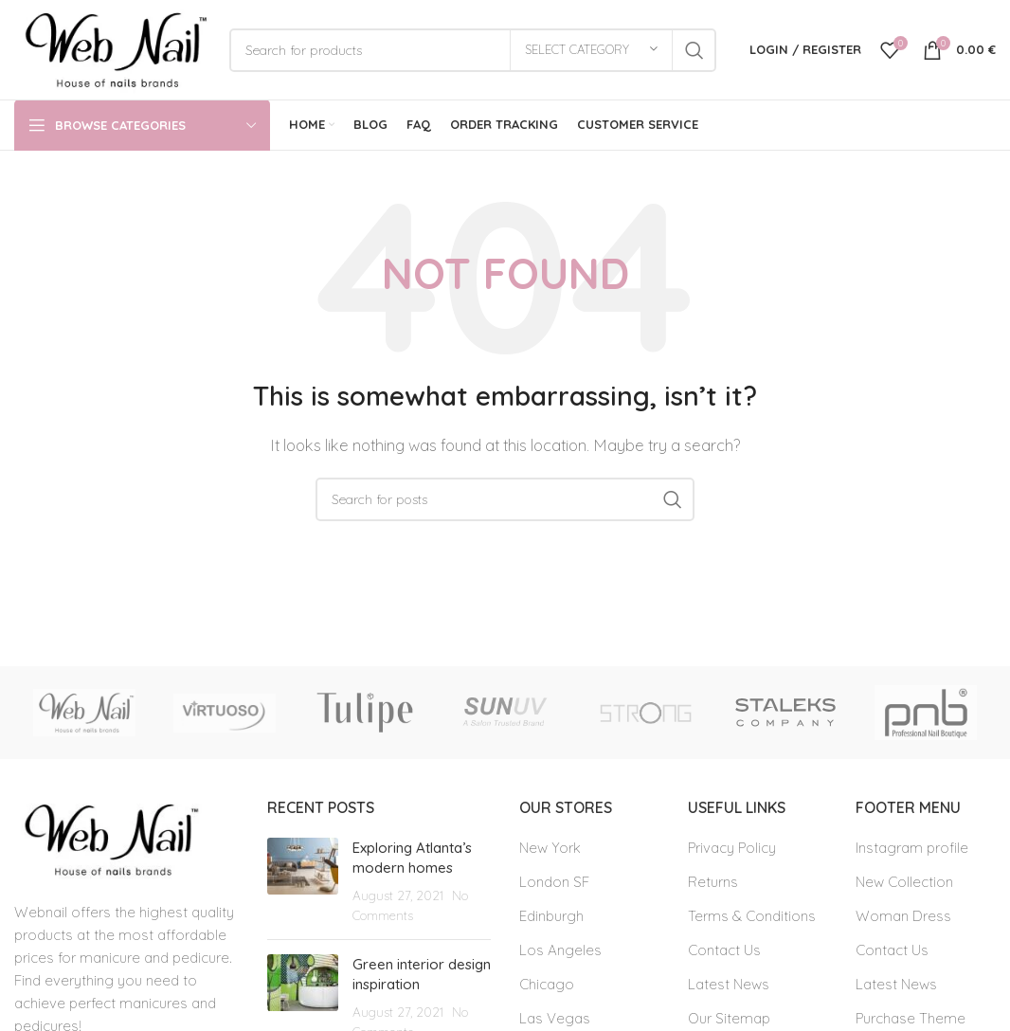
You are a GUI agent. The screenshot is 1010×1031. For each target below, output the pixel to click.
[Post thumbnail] (302, 881)
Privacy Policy (732, 848)
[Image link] (108, 838)
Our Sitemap (729, 1018)
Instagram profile (912, 848)
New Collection (904, 882)
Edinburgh (551, 916)
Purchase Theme (910, 1018)
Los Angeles (560, 950)
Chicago (546, 984)
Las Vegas (554, 1018)
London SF (554, 882)
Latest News (728, 984)
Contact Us (724, 950)
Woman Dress (903, 916)
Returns (713, 882)
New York (550, 848)
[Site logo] (112, 48)
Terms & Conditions (752, 916)
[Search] (472, 50)
